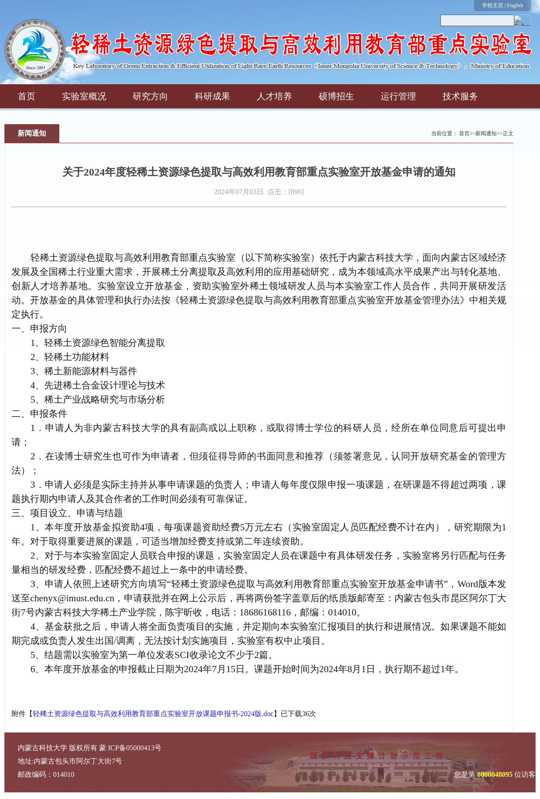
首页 (26, 96)
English (515, 5)
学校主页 (492, 5)
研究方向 (150, 96)
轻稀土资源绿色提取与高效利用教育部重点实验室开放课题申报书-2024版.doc (153, 713)
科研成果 (212, 96)
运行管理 (398, 96)
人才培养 (274, 96)
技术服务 (460, 96)
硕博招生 (336, 96)
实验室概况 (84, 96)
